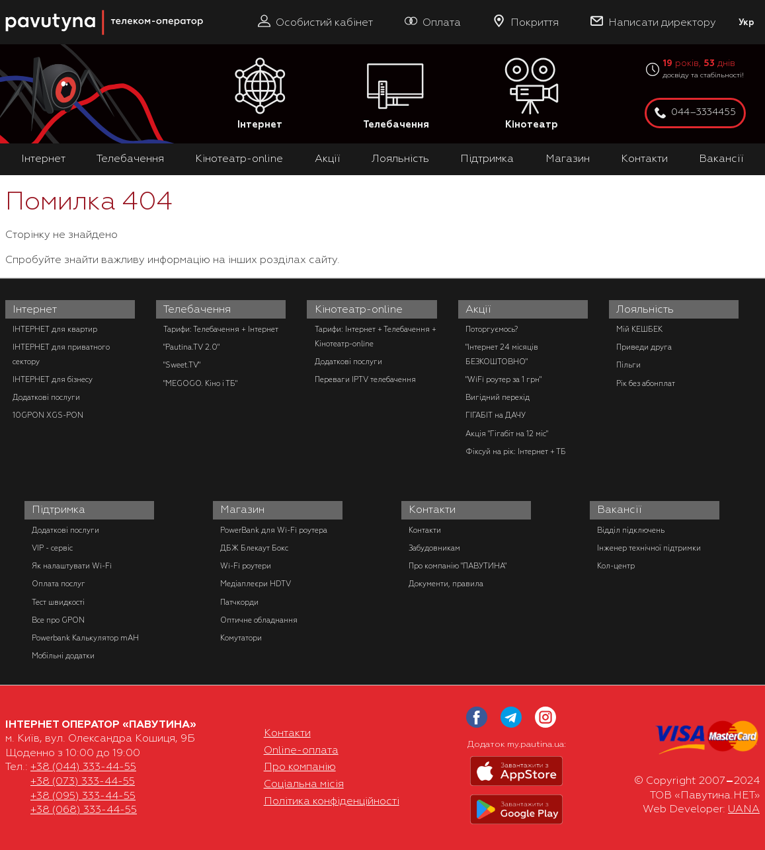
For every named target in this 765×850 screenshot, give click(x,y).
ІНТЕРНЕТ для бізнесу (53, 379)
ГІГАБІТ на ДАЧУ (495, 415)
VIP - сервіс (52, 548)
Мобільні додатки (63, 655)
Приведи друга (644, 347)
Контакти (644, 158)
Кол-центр (616, 565)
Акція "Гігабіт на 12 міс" (506, 433)
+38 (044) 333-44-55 (83, 766)
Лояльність (400, 158)
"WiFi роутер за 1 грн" (503, 379)
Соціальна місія (304, 784)
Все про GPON (58, 620)
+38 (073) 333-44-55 (82, 781)
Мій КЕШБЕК (639, 329)
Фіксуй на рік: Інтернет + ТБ (515, 451)
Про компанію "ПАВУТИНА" (457, 565)
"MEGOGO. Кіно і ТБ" (200, 383)
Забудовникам (434, 548)
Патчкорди (239, 602)
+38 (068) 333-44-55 (83, 809)
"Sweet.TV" (181, 364)
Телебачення (396, 94)
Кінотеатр (531, 94)
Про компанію (300, 766)
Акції (328, 158)
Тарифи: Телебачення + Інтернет (220, 329)
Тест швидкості (58, 602)
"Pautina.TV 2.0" (191, 347)
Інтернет (259, 94)
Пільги (628, 364)
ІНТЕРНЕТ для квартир (55, 329)
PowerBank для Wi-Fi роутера (273, 530)
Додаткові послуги (46, 397)
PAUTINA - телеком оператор (12, 6)
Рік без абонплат (645, 383)
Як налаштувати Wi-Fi (72, 565)
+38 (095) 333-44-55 (83, 795)
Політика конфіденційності (331, 801)
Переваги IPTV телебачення (365, 379)
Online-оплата (301, 750)
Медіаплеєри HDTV (255, 583)
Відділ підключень (630, 530)
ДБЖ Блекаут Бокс (254, 548)
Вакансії (721, 158)
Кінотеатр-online (239, 158)
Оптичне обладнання (259, 620)
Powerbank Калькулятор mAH (85, 637)
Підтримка (487, 158)
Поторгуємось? (491, 329)
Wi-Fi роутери (245, 565)
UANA (744, 809)
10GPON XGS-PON (48, 415)
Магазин (567, 158)
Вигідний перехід (497, 397)
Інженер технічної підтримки (649, 548)
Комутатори (241, 637)
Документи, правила (446, 583)
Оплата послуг (58, 583)
